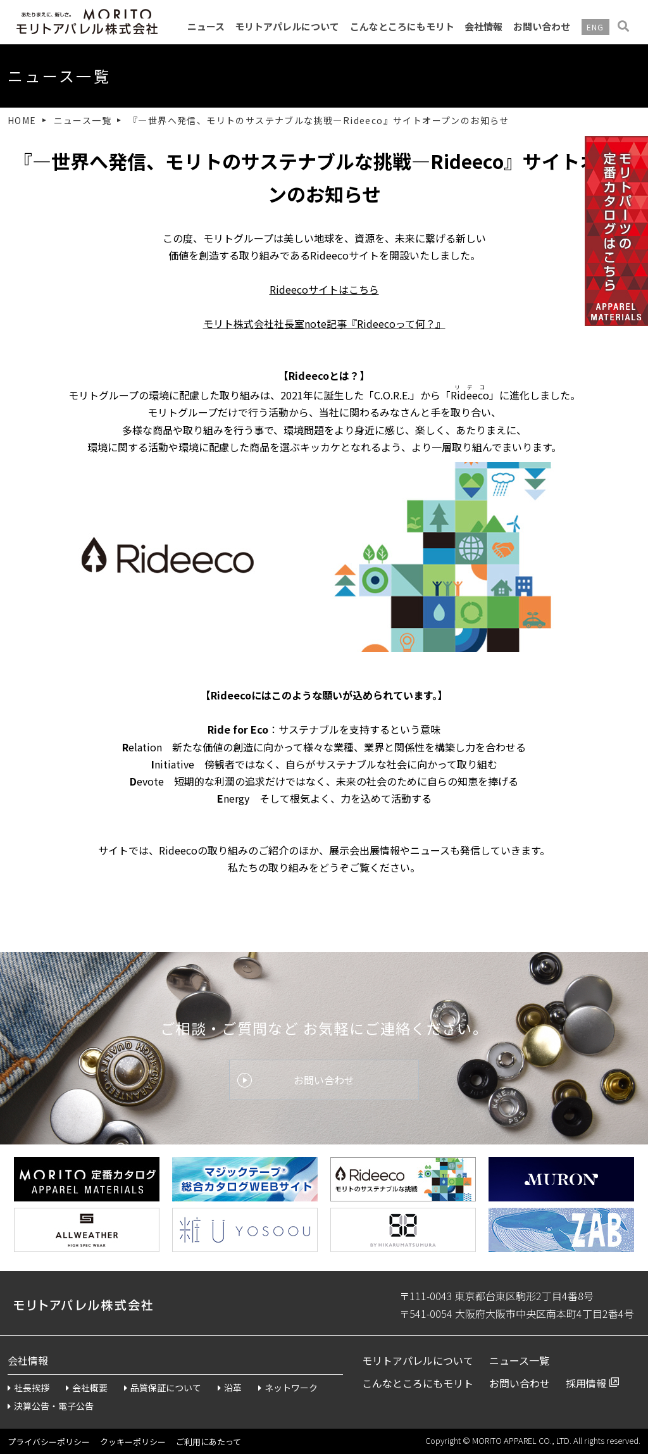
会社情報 (483, 26)
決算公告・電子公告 (51, 1406)
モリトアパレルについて (287, 26)
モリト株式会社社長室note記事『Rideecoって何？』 (324, 323)
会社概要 (87, 1387)
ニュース (206, 26)
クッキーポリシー (133, 1442)
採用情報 (586, 1383)
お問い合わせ (541, 26)
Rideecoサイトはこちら (324, 289)
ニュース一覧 (82, 120)
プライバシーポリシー (49, 1442)
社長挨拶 (28, 1387)
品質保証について (162, 1387)
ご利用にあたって (208, 1442)
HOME (22, 120)
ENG (595, 27)
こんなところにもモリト (402, 26)
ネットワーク (288, 1387)
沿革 (230, 1387)
